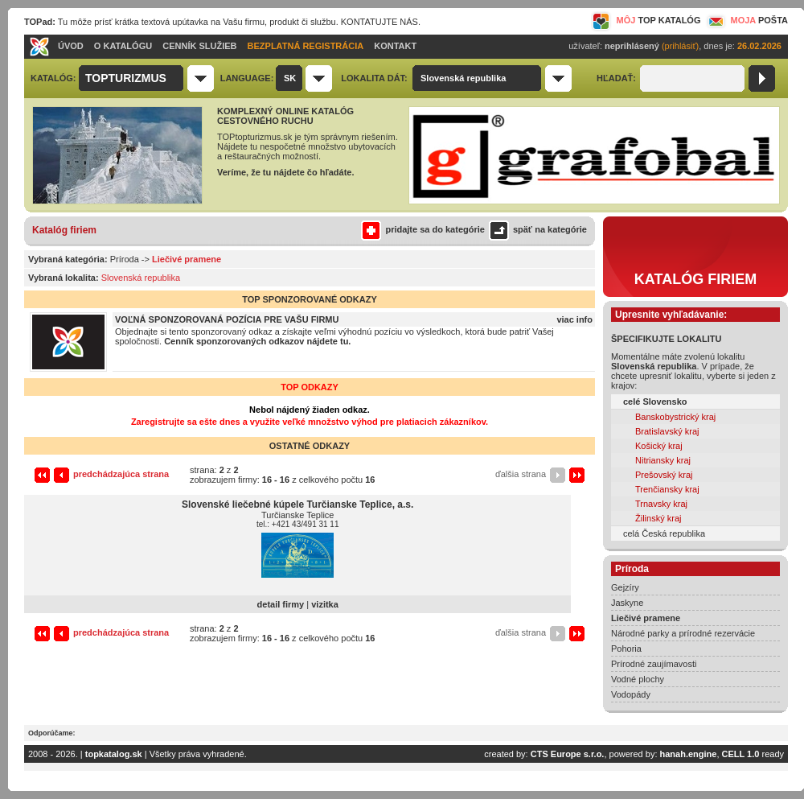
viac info (574, 319)
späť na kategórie (536, 229)
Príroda (124, 259)
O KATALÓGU (123, 46)
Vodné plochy (637, 679)
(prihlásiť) (680, 46)
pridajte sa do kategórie (422, 229)
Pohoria (626, 648)
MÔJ (646, 20)
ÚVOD (71, 46)
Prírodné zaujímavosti (653, 664)
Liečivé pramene (645, 618)
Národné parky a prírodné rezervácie (683, 633)
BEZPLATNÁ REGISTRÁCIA (306, 46)
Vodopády (630, 694)
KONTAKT (395, 46)
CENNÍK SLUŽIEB (199, 46)
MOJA (746, 20)
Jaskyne (627, 602)
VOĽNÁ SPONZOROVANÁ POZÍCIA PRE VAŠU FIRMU (226, 319)
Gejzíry (625, 587)
